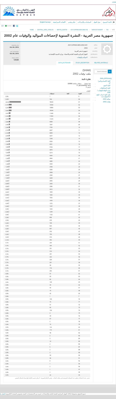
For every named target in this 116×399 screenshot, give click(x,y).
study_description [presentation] (82, 63)
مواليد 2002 (106, 99)
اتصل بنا (2, 394)
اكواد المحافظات (105, 88)
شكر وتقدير (71, 22)
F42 (107, 29)
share (9, 26)
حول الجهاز (97, 22)
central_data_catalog (45, 29)
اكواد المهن (106, 85)
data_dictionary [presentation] (64, 63)
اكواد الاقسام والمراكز (104, 82)
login (114, 2)
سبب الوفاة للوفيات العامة (103, 91)
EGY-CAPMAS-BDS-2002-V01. (79, 29)
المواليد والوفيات (82, 57)
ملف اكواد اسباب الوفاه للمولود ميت (103, 95)
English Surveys (45, 22)
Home (32, 29)
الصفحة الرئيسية (114, 22)
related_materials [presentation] (101, 63)
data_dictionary (106, 78)
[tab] (101, 63)
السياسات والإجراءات (84, 22)
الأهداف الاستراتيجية (59, 22)
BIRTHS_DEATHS (62, 29)
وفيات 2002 (106, 102)
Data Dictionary (97, 29)
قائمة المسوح (107, 22)
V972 (113, 29)
